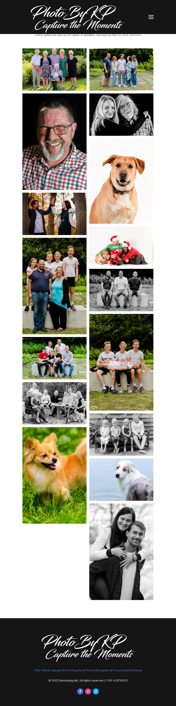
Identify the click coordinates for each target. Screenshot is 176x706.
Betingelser (102, 670)
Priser (89, 670)
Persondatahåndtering (127, 670)
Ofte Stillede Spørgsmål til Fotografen (58, 670)
